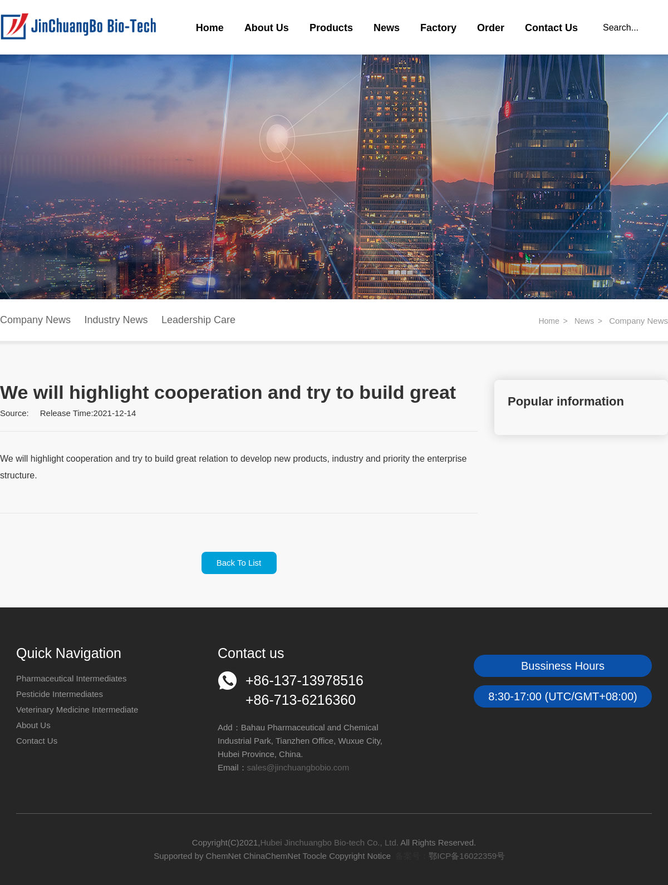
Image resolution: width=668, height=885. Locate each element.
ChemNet (223, 856)
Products (331, 27)
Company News (35, 319)
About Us (266, 27)
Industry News (116, 319)
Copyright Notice (360, 856)
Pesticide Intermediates (59, 694)
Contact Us (551, 27)
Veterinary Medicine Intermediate (77, 709)
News (387, 27)
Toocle (315, 856)
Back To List (239, 562)
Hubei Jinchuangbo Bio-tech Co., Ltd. (330, 842)
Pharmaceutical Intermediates (71, 678)
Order (490, 27)
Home (210, 27)
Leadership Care (198, 319)
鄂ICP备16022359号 (467, 856)
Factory (438, 27)
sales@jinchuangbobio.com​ (298, 767)
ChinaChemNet (272, 856)
